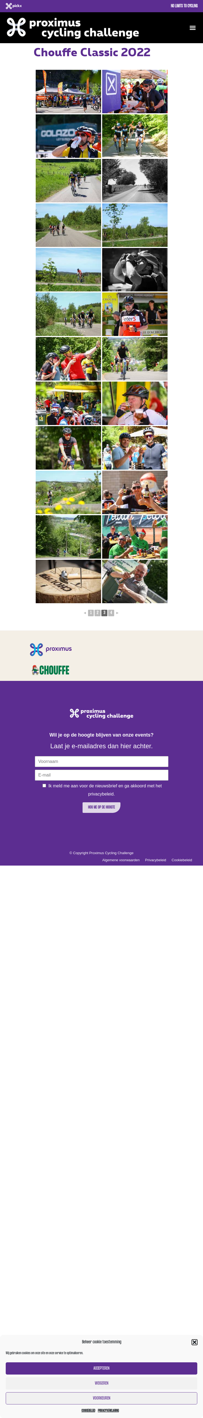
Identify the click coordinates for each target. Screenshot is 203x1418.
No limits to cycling (184, 6)
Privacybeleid (155, 860)
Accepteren (101, 1368)
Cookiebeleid (88, 1411)
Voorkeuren (101, 1398)
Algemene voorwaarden (121, 860)
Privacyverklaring (108, 1411)
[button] (194, 1342)
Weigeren (101, 1383)
